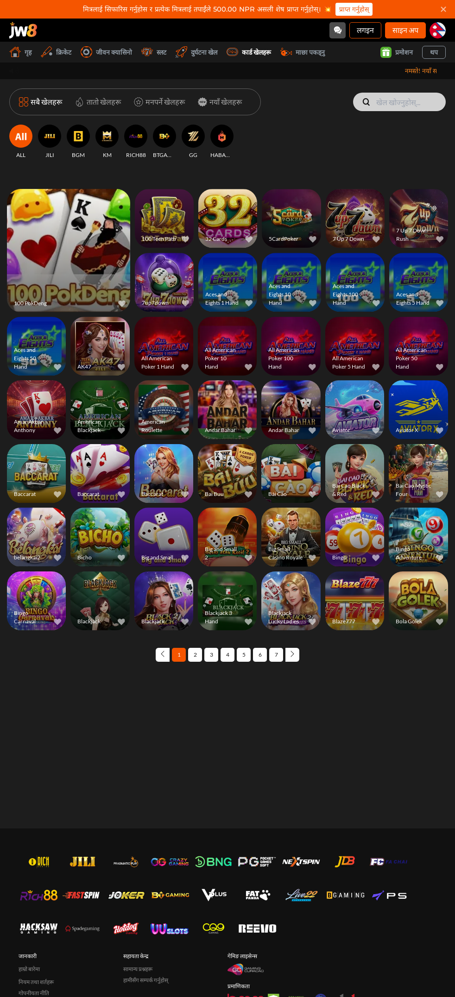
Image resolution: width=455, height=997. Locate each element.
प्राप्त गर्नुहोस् (354, 9)
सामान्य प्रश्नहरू (137, 969)
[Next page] (292, 655)
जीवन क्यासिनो (106, 52)
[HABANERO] (222, 142)
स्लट (153, 52)
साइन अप (405, 29)
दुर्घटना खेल (196, 52)
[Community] (337, 30)
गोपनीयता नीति (34, 993)
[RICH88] (135, 142)
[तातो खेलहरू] (96, 102)
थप (434, 52)
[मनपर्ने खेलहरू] (157, 102)
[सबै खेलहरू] (40, 101)
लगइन (365, 29)
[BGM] (78, 142)
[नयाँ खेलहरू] (218, 102)
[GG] (193, 142)
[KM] (107, 142)
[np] (438, 30)
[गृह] (23, 30)
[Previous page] (163, 655)
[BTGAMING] (164, 142)
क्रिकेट (56, 52)
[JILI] (49, 142)
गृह (20, 52)
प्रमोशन (396, 52)
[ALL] (20, 142)
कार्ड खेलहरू (249, 52)
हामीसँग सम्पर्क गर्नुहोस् (145, 980)
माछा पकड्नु (302, 52)
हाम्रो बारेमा (29, 969)
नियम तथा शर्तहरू (36, 981)
